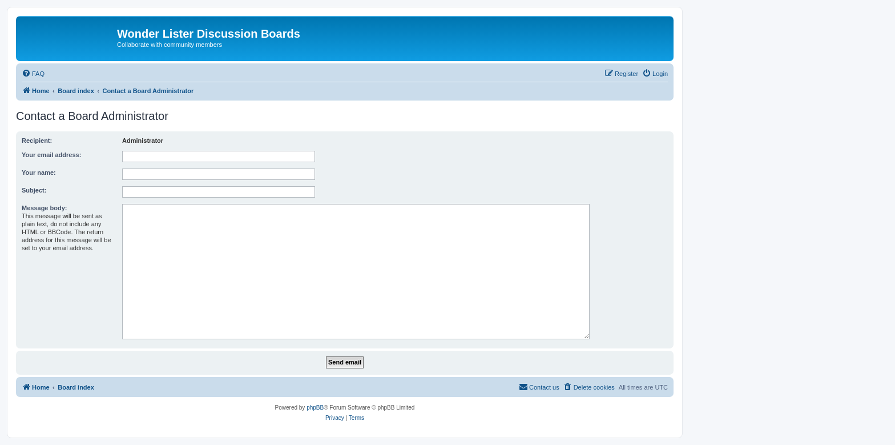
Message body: (44, 208)
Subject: (34, 190)
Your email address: (51, 154)
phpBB (315, 407)
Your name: (39, 172)
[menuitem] (33, 74)
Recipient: (37, 140)
